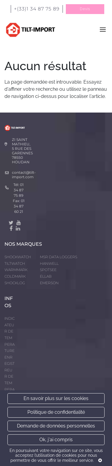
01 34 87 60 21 (19, 206)
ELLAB (46, 276)
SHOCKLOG (14, 283)
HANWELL (49, 263)
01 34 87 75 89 (19, 190)
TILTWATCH (14, 263)
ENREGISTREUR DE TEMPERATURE (9, 376)
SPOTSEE (48, 269)
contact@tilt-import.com (24, 174)
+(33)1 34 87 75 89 (37, 9)
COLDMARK (15, 276)
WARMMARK (15, 269)
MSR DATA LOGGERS (58, 257)
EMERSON (49, 283)
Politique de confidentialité (56, 412)
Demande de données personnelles (56, 426)
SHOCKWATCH (17, 257)
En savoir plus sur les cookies (56, 398)
